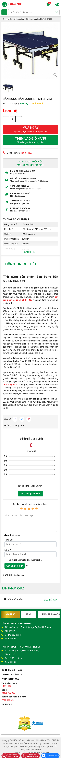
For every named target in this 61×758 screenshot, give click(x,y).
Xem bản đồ (8, 638)
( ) (16, 575)
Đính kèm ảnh (12, 535)
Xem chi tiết (31, 252)
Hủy (26, 565)
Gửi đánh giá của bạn (30, 493)
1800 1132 (8, 631)
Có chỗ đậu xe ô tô (11, 634)
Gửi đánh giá (14, 566)
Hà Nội (28, 614)
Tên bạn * (8, 540)
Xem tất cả (50, 599)
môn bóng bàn (10, 384)
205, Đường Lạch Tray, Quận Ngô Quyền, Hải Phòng (26, 627)
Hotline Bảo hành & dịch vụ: (14, 698)
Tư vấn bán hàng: (9, 684)
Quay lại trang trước (14, 425)
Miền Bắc (10, 614)
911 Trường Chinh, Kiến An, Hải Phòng (20, 650)
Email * (7, 550)
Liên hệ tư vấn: (17, 152)
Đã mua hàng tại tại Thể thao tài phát (25, 560)
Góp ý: (8, 691)
